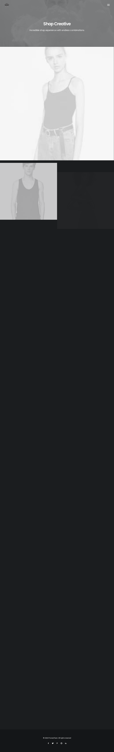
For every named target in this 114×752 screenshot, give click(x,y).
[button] (108, 5)
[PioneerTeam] (6, 5)
